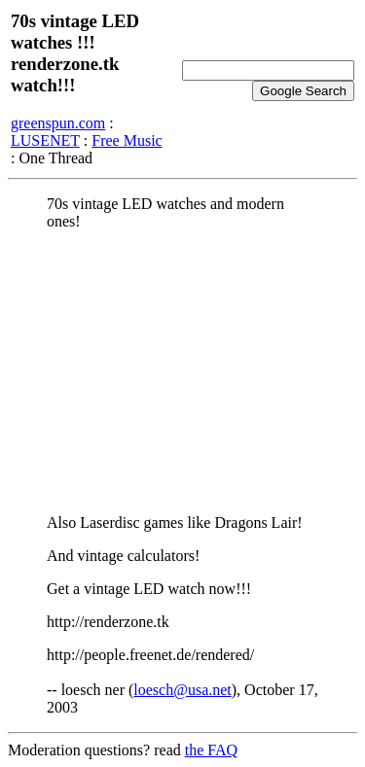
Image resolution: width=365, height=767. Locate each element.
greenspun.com (58, 123)
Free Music (126, 140)
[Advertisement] (182, 372)
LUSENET (45, 140)
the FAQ (211, 750)
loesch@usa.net (182, 689)
